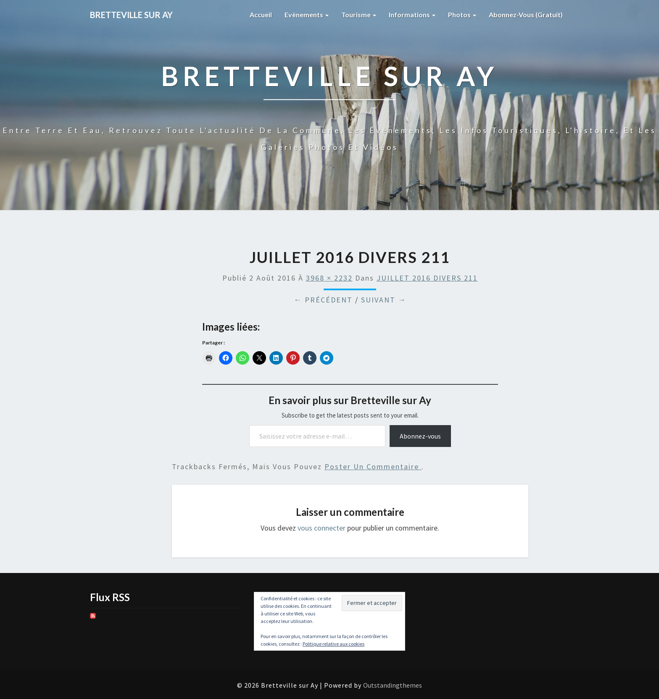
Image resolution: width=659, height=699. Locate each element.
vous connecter (321, 528)
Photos (462, 14)
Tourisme (358, 14)
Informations (412, 14)
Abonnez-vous (420, 436)
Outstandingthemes (392, 685)
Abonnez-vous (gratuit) (526, 14)
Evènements (307, 14)
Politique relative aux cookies (333, 644)
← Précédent (323, 300)
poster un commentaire (373, 466)
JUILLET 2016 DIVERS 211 (427, 278)
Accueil (261, 14)
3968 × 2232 (329, 278)
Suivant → (383, 300)
